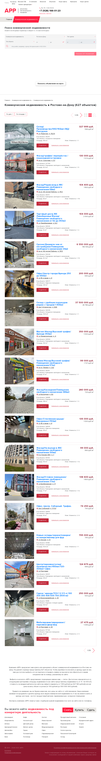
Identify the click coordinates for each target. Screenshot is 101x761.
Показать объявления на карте (51, 84)
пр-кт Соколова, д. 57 (45, 160)
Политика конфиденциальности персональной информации (75, 748)
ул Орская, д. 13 (43, 540)
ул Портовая (42, 571)
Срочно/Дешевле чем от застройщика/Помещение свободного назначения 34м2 (52, 246)
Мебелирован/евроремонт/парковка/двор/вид (50, 623)
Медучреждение (48, 727)
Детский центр (28, 724)
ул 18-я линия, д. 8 (44, 278)
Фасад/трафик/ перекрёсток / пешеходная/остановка (52, 157)
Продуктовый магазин (68, 717)
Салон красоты (65, 730)
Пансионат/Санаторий (68, 733)
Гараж (25, 730)
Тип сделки (70, 36)
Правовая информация (13, 753)
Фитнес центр (28, 727)
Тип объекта (9, 41)
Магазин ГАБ (22, 1)
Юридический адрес (86, 720)
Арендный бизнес (11, 727)
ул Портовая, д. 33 (44, 627)
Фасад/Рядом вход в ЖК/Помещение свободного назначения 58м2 (49, 187)
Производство (65, 720)
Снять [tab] (68, 710)
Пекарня (45, 737)
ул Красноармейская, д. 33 (47, 598)
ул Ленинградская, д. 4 (46, 336)
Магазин (45, 724)
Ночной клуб (28, 720)
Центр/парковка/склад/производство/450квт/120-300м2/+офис (50, 566)
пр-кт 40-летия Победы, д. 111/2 (49, 192)
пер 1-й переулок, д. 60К (46, 307)
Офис (44, 730)
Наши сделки (84, 1)
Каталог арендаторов (25, 4)
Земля (81, 727)
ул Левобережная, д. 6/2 (46, 223)
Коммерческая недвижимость (15, 36)
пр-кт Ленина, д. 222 (45, 368)
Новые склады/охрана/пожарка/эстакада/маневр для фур (53, 536)
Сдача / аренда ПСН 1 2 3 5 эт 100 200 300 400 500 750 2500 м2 (54, 594)
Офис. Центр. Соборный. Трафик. (54, 506)
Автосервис (9, 733)
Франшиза (73, 1)
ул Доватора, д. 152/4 (45, 134)
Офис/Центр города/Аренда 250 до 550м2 (53, 274)
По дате (9, 114)
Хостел (44, 717)
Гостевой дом (28, 733)
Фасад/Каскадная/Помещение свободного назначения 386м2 (52, 391)
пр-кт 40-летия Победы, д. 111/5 (49, 251)
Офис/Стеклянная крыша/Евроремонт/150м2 (50, 420)
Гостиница (26, 737)
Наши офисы (63, 1)
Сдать (91, 710)
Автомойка (8, 730)
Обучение (52, 1)
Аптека (7, 724)
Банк (6, 737)
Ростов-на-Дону (13, 3)
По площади (20, 114)
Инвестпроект (47, 720)
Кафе (25, 717)
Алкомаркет (9, 717)
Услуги (81, 724)
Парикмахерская (48, 733)
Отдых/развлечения (67, 724)
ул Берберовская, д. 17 (46, 484)
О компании (33, 1)
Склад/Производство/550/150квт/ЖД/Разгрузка (53, 128)
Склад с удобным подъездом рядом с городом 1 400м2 (51, 303)
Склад (62, 737)
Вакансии (43, 1)
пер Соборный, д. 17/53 (46, 508)
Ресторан (63, 727)
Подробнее (42, 145)
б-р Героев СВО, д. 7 (45, 455)
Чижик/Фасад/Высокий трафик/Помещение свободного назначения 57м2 (53, 363)
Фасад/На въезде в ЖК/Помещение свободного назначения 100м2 (49, 450)
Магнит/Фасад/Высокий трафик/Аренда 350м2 (53, 332)
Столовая (82, 717)
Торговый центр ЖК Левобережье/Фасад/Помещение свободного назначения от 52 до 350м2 (51, 217)
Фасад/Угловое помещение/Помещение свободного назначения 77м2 (51, 479)
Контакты (8, 750)
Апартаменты (9, 720)
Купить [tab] (79, 710)
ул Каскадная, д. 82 (44, 394)
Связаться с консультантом (60, 145)
